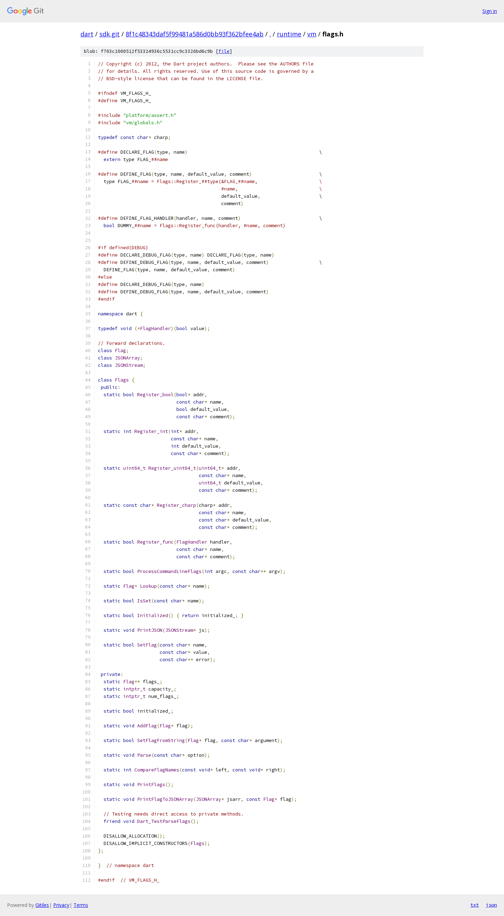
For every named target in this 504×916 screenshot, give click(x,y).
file (224, 51)
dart (86, 34)
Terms (81, 905)
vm (311, 34)
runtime (289, 34)
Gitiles (42, 905)
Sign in (489, 11)
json (491, 905)
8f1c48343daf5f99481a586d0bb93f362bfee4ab (195, 34)
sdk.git (109, 34)
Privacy (61, 905)
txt (474, 905)
